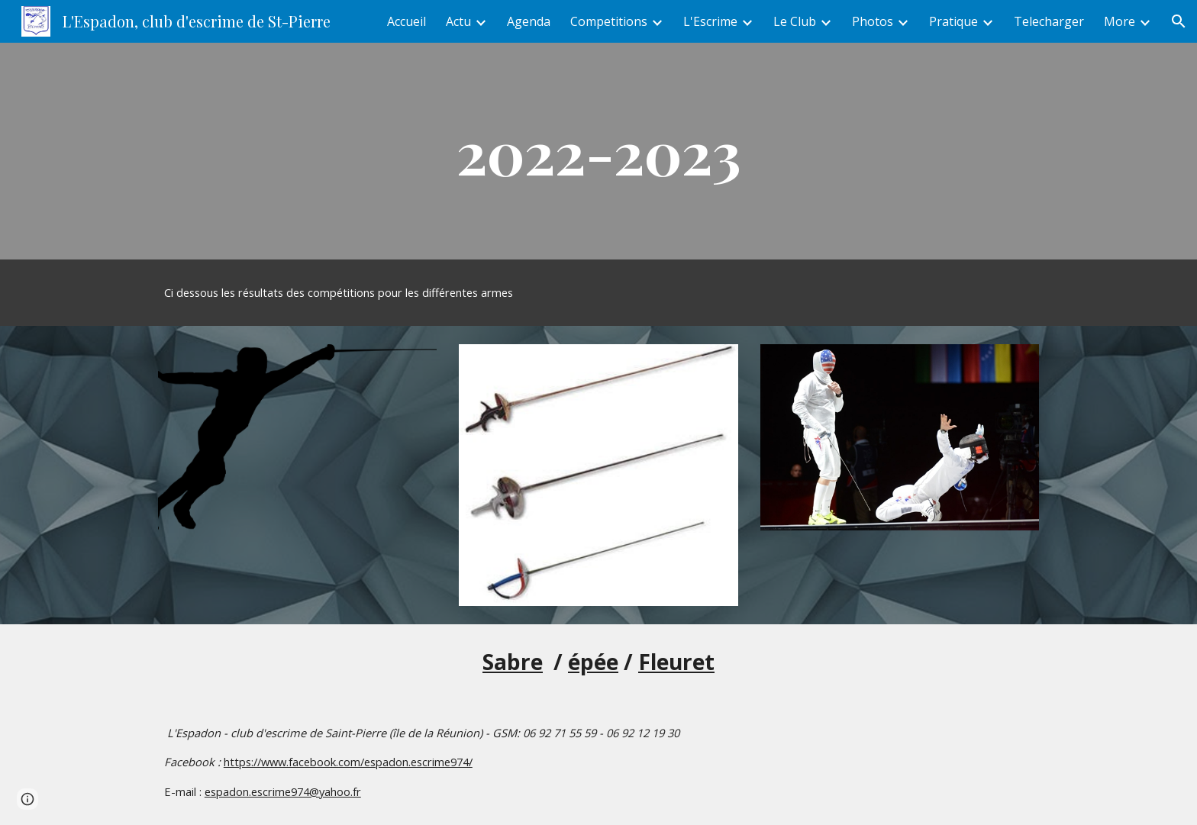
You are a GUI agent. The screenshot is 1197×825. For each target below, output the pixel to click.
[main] (598, 151)
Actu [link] (458, 21)
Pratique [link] (953, 21)
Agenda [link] (528, 21)
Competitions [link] (608, 21)
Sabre (512, 661)
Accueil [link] (406, 21)
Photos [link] (872, 21)
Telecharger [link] (1049, 21)
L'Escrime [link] (710, 21)
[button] (1178, 21)
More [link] (1119, 21)
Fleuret (676, 661)
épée (593, 661)
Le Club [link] (794, 21)
